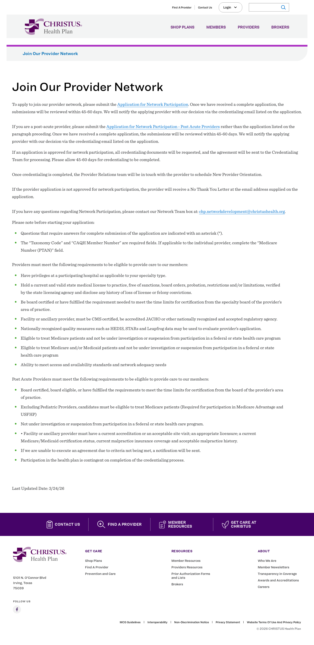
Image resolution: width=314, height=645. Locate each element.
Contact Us (205, 7)
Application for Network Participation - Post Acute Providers (163, 126)
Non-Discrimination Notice (191, 622)
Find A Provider (181, 7)
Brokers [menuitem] (280, 27)
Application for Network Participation (152, 104)
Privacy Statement (228, 622)
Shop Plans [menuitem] (182, 27)
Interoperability (157, 622)
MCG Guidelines (130, 622)
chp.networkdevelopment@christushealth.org (242, 211)
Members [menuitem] (216, 27)
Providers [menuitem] (248, 27)
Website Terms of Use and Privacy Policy (274, 622)
